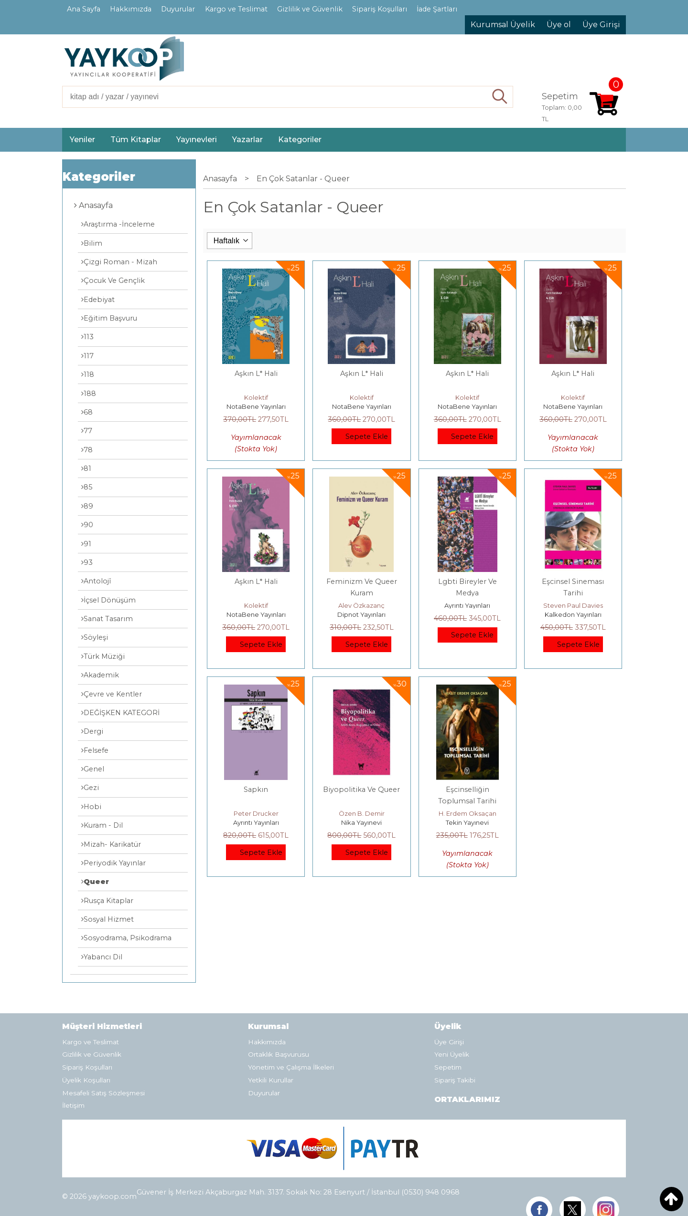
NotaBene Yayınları (256, 406)
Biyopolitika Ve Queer (361, 789)
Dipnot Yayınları (361, 614)
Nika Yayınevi (361, 822)
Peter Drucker (256, 813)
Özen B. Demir (362, 813)
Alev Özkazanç (361, 605)
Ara (500, 96)
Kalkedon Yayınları (573, 614)
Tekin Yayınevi (467, 822)
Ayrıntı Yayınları (467, 605)
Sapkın (256, 789)
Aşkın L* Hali (256, 373)
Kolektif (256, 397)
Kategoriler (99, 177)
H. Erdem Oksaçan (467, 813)
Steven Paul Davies (573, 605)
